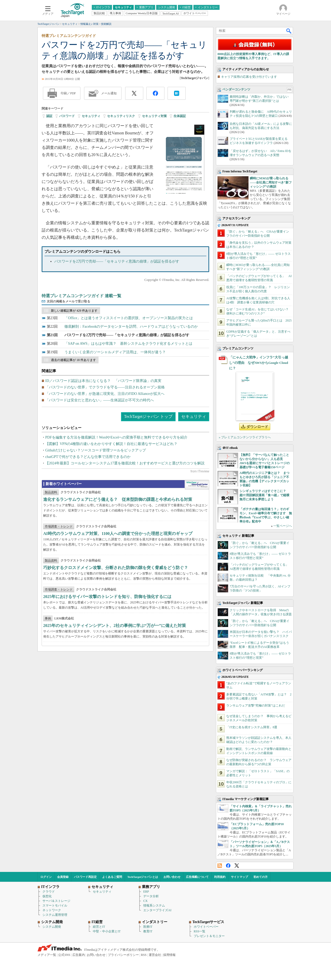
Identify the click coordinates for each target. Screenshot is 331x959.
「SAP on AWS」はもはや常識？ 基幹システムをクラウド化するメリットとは (128, 344)
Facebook (228, 865)
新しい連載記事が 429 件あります (74, 310)
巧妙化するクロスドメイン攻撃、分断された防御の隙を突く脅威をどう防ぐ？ (115, 567)
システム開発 (51, 927)
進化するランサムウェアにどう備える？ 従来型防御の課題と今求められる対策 (117, 499)
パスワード (67, 116)
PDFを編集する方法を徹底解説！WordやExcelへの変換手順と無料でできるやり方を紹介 (116, 437)
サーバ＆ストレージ (56, 901)
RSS (219, 865)
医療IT (147, 927)
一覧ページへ (282, 526)
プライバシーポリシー (123, 955)
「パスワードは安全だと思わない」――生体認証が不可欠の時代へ (99, 400)
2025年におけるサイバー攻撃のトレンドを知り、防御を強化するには (107, 596)
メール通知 (109, 93)
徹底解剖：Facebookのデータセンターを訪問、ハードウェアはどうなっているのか (131, 326)
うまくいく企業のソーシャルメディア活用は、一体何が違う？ (115, 352)
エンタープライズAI (157, 910)
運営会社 (155, 955)
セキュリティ (91, 116)
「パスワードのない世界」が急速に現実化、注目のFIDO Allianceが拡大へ (104, 394)
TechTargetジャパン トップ (148, 416)
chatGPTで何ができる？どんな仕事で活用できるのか (88, 457)
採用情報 (169, 955)
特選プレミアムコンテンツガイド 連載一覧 (81, 296)
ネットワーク (51, 910)
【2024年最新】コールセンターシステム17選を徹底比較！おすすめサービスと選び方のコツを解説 (125, 463)
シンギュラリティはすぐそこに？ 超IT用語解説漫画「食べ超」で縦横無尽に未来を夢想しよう (264, 495)
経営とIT (99, 927)
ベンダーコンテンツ (236, 89)
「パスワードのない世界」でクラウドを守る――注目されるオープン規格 (105, 387)
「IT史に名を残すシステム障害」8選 (251, 727)
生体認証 (180, 116)
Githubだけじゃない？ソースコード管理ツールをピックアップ (95, 450)
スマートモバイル (54, 905)
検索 (289, 30)
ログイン (46, 876)
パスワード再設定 (85, 876)
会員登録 (63, 876)
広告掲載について (197, 876)
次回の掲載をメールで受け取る (68, 301)
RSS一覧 (199, 931)
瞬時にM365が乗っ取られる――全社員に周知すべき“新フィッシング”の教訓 (271, 182)
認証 (49, 116)
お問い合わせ (171, 876)
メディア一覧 (46, 955)
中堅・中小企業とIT (107, 931)
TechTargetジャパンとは (142, 876)
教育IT (147, 931)
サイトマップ (239, 876)
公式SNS (64, 955)
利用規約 (219, 876)
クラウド (48, 891)
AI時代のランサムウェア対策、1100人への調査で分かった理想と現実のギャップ (117, 533)
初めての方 (260, 876)
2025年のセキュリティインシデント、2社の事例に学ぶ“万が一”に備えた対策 (114, 625)
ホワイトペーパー (206, 927)
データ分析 (151, 896)
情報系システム (154, 905)
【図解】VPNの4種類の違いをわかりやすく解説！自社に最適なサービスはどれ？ (111, 444)
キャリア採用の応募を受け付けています (249, 77)
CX (145, 901)
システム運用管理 (54, 915)
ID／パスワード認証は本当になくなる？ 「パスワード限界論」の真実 (103, 381)
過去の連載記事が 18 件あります (73, 360)
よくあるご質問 (112, 876)
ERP (146, 891)
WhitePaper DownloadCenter (197, 484)
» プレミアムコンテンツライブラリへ (245, 437)
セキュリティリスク (121, 116)
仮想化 (47, 896)
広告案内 (78, 955)
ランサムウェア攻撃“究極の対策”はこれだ (255, 705)
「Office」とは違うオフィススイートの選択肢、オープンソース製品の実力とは (128, 318)
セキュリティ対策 (154, 116)
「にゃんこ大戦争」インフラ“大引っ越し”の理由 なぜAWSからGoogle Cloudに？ (258, 362)
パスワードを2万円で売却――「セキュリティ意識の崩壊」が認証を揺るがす (116, 261)
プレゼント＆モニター (209, 936)
